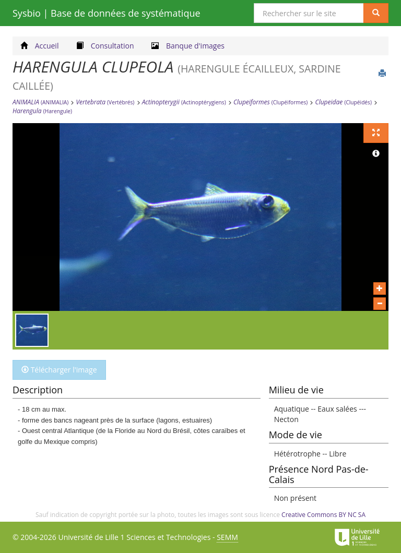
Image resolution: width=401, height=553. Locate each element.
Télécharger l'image (59, 370)
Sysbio (106, 13)
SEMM (227, 537)
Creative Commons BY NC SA (323, 514)
